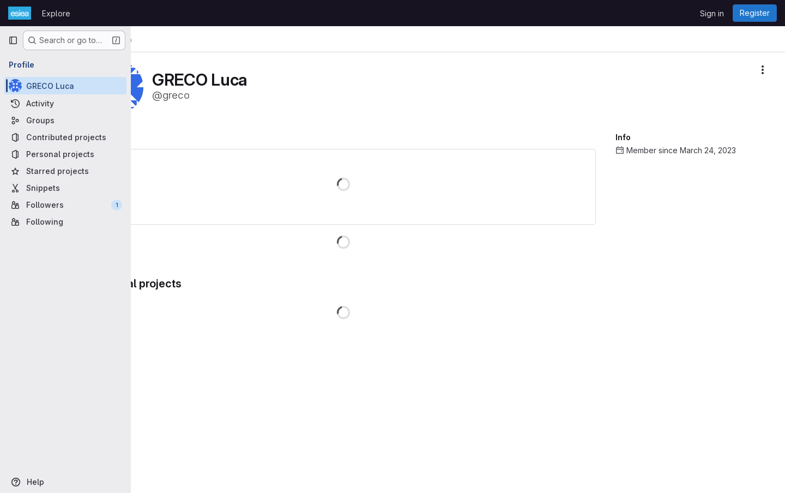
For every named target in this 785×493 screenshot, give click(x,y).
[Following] (65, 222)
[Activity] (65, 103)
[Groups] (65, 120)
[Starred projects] (65, 171)
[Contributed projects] (65, 137)
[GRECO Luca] (65, 85)
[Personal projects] (65, 154)
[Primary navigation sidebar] (13, 40)
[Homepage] (19, 13)
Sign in (712, 13)
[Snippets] (65, 188)
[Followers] (65, 205)
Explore (56, 13)
